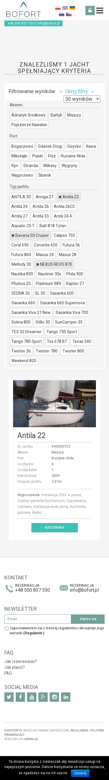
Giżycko (74, 146)
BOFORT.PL (15, 730)
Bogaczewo (22, 146)
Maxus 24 (45, 254)
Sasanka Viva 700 (72, 312)
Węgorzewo (22, 175)
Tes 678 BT (57, 341)
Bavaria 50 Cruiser (30, 235)
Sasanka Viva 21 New (31, 312)
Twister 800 (73, 351)
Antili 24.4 (63, 216)
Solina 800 (21, 322)
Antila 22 (68, 196)
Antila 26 (41, 206)
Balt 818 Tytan (53, 225)
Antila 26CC (64, 206)
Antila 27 (19, 216)
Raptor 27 (75, 283)
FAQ (8, 673)
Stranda (30, 165)
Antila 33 (41, 216)
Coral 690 (20, 245)
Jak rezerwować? (20, 661)
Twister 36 (21, 351)
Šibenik (44, 175)
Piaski (37, 156)
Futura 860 (21, 254)
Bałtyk (56, 115)
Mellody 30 (21, 264)
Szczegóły (54, 527)
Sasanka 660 (23, 302)
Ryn (14, 165)
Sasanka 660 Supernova (62, 302)
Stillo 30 (42, 322)
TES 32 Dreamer (26, 331)
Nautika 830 (22, 274)
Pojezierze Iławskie (29, 124)
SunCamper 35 (69, 322)
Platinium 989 (48, 283)
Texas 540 (81, 341)
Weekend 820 (23, 360)
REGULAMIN (79, 730)
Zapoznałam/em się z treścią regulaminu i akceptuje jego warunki (57, 630)
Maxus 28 (67, 254)
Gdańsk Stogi (50, 146)
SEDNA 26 (20, 293)
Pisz (52, 156)
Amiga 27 (44, 196)
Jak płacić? (14, 667)
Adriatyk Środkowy (28, 115)
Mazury (74, 115)
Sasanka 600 (62, 293)
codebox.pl (31, 739)
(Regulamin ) (33, 633)
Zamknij (80, 773)
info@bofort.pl (48, 23)
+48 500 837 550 (21, 23)
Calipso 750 (64, 235)
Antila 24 (19, 206)
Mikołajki (19, 156)
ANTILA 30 (21, 196)
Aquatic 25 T (23, 225)
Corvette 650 (46, 245)
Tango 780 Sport (26, 341)
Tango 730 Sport (62, 331)
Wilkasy (50, 165)
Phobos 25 (21, 283)
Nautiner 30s (49, 274)
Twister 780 (47, 351)
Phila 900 (74, 274)
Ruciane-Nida (73, 156)
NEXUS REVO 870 (54, 264)
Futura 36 (71, 245)
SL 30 (40, 293)
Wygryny (69, 165)
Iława (91, 146)
